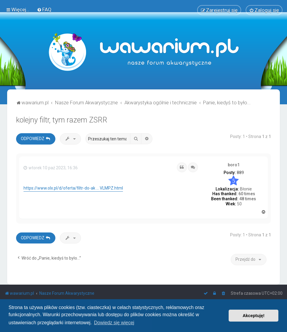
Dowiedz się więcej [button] (114, 322)
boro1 (234, 164)
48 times (247, 198)
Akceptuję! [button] (254, 315)
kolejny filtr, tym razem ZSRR (61, 119)
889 (240, 172)
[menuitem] (44, 9)
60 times (246, 193)
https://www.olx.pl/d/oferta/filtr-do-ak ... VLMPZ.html (73, 188)
